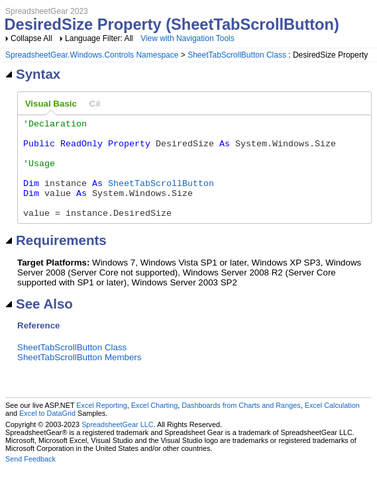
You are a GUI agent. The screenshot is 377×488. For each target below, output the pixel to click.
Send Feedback (30, 479)
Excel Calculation (332, 425)
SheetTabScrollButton (161, 197)
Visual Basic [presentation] (51, 104)
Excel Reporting (101, 425)
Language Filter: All (100, 38)
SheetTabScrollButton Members (79, 377)
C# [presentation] (95, 104)
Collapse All (31, 38)
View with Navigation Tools (187, 38)
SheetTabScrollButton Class (237, 55)
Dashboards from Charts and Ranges (241, 425)
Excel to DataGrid (47, 433)
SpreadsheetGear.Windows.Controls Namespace (91, 55)
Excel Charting (154, 425)
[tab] (51, 104)
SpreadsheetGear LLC (117, 444)
